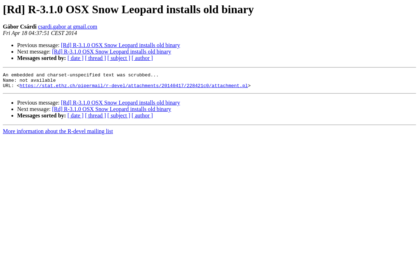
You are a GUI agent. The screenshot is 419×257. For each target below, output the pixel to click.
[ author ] (142, 58)
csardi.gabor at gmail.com (67, 27)
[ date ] (75, 58)
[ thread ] (95, 58)
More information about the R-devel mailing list (58, 134)
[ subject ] (118, 58)
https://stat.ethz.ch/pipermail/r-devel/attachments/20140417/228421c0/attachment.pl (134, 88)
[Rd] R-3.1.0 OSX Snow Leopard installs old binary (120, 45)
